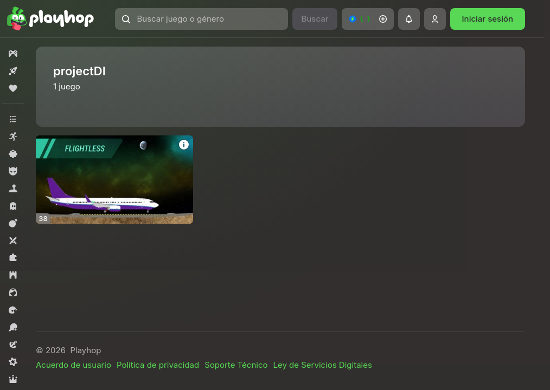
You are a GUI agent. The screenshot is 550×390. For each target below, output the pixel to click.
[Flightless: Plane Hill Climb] (114, 179)
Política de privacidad (158, 365)
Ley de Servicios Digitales (322, 365)
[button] (202, 19)
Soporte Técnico (235, 365)
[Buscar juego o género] (201, 19)
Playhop (85, 350)
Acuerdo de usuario (73, 365)
